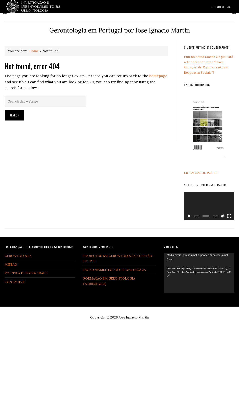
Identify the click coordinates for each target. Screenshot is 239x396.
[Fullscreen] (229, 284)
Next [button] (234, 46)
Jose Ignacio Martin (133, 385)
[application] (209, 274)
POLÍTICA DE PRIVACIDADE (26, 341)
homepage (158, 143)
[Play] (189, 284)
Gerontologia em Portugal (37, 6)
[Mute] (223, 284)
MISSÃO (11, 332)
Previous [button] (5, 46)
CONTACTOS (15, 350)
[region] (119, 47)
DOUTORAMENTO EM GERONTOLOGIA (114, 338)
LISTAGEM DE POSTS (200, 241)
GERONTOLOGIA (18, 324)
